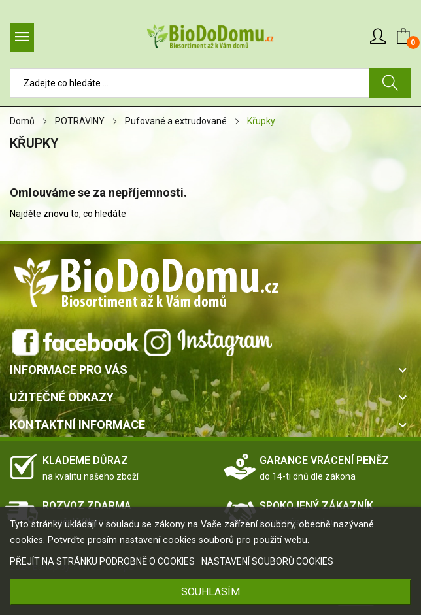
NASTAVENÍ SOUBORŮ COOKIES (267, 561)
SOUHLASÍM (210, 592)
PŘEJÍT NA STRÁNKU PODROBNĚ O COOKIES (103, 561)
